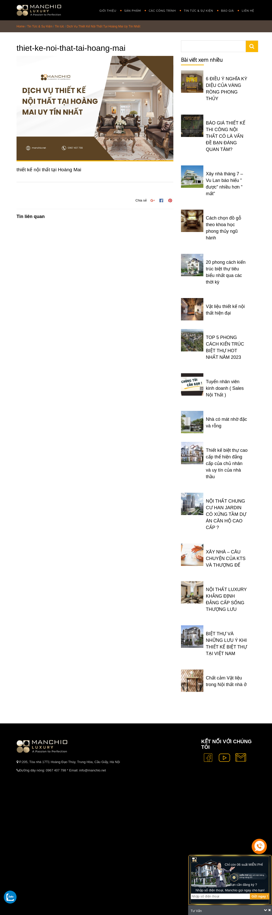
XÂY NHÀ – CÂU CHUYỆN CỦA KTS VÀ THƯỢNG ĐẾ (226, 558)
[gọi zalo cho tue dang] (10, 897)
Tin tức (59, 26)
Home (21, 26)
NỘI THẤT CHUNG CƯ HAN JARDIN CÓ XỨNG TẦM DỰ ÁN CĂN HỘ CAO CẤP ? (226, 514)
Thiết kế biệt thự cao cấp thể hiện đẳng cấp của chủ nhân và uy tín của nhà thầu (227, 463)
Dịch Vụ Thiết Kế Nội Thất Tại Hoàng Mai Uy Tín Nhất (103, 26)
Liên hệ (248, 10)
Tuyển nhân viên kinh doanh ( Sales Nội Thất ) (225, 388)
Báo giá (227, 10)
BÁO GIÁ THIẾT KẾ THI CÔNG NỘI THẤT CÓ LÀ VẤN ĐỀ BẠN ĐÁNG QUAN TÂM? (225, 136)
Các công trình (162, 10)
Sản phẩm (132, 10)
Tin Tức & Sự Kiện (198, 10)
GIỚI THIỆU (107, 10)
